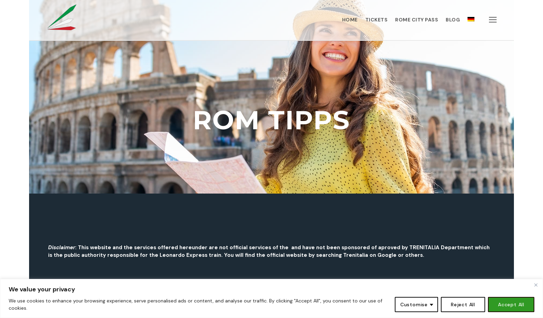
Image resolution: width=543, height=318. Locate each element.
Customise (414, 304)
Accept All (511, 304)
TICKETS (376, 20)
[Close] (536, 285)
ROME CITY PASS (416, 20)
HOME (350, 20)
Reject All (463, 304)
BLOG (453, 20)
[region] (271, 298)
